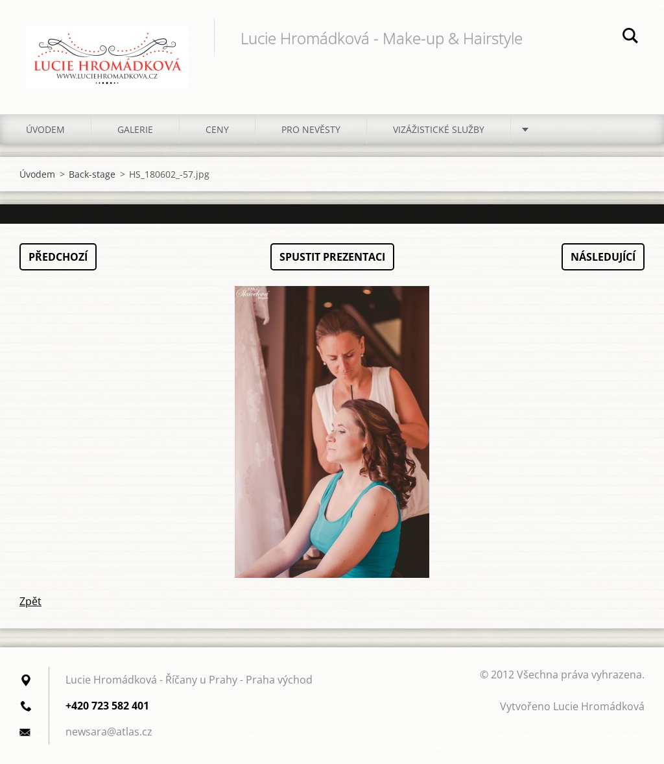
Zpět (30, 601)
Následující (603, 257)
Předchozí (58, 257)
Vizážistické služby (438, 129)
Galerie (135, 129)
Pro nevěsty (310, 129)
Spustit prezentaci (332, 257)
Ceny (217, 129)
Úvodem (45, 129)
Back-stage (92, 174)
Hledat (630, 37)
